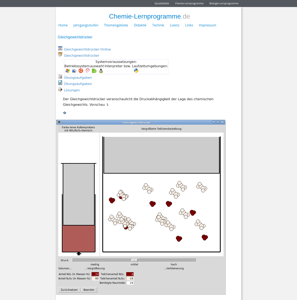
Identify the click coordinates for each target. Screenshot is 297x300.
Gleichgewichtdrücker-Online (87, 49)
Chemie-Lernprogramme (189, 3)
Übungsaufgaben (78, 77)
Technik (158, 25)
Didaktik (140, 25)
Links (189, 25)
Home (63, 25)
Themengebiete (116, 25)
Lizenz (174, 25)
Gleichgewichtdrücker (81, 55)
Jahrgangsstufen (85, 25)
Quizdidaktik (162, 3)
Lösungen (72, 90)
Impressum (207, 25)
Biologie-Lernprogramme (224, 3)
